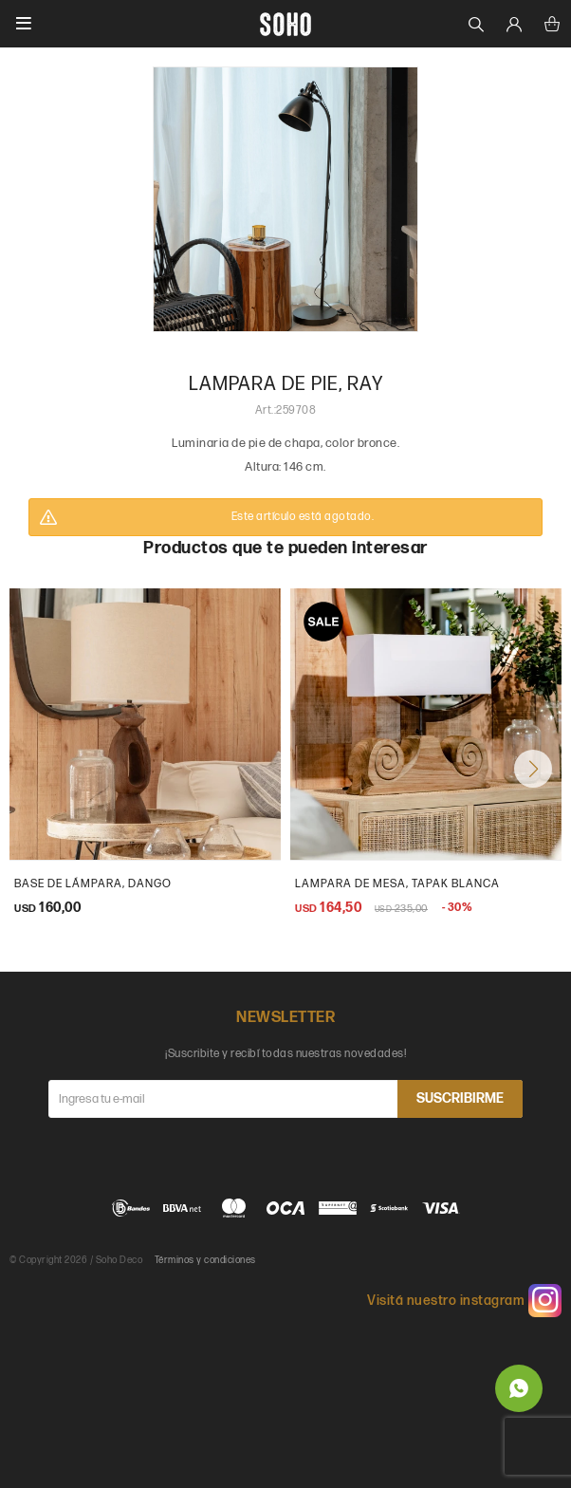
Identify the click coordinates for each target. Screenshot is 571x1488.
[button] (533, 769)
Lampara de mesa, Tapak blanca (397, 884)
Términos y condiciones (205, 1260)
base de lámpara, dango (93, 884)
